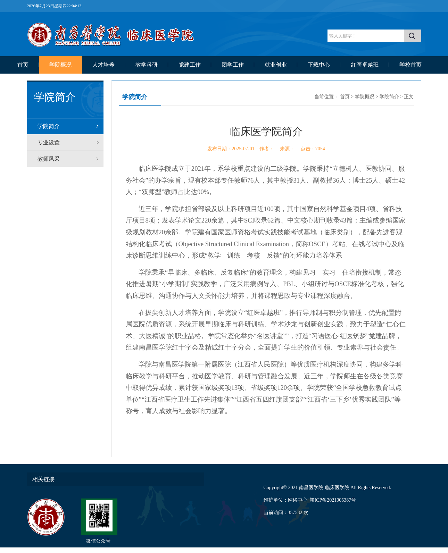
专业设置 (49, 142)
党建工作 (190, 65)
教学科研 (146, 65)
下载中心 (319, 65)
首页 (22, 65)
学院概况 (60, 65)
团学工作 (233, 65)
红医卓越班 (365, 65)
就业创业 (276, 65)
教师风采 (49, 159)
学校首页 (410, 65)
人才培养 (103, 65)
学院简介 (49, 126)
